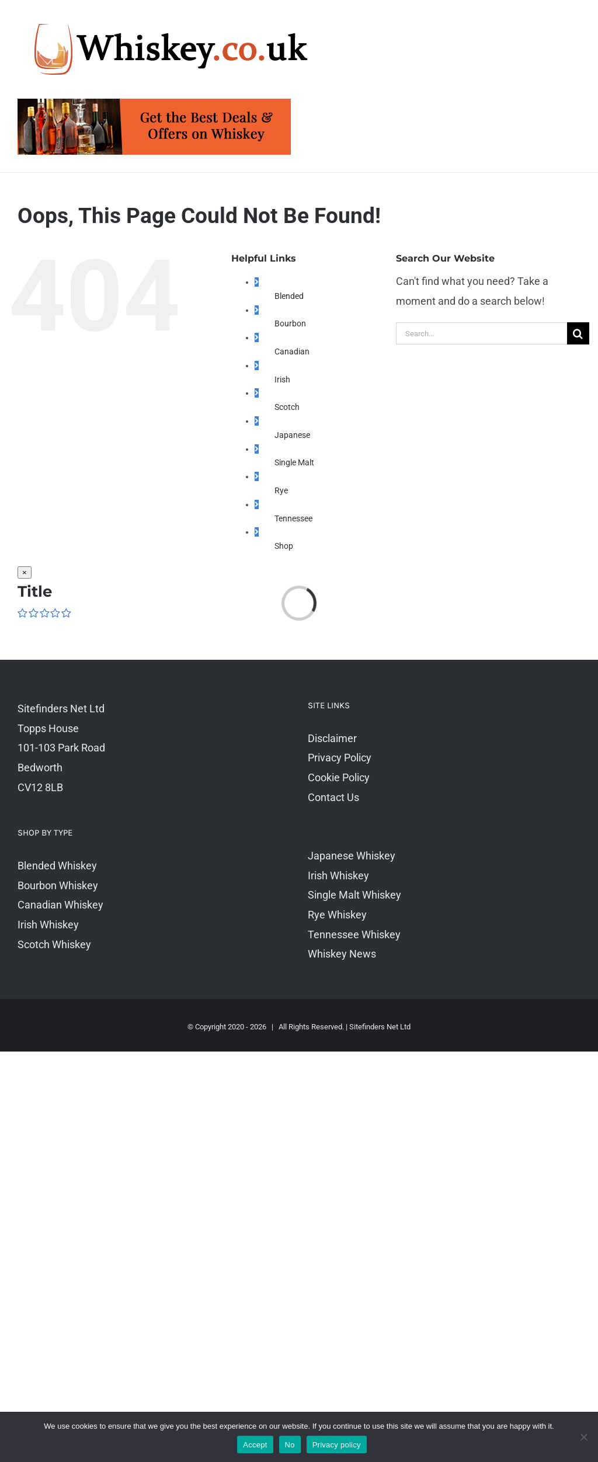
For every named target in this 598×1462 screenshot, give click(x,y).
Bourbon (290, 323)
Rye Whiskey (337, 914)
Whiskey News (342, 954)
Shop (283, 546)
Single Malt (294, 462)
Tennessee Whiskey (354, 934)
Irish (282, 379)
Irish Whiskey (48, 924)
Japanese (292, 435)
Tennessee (293, 518)
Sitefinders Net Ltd (380, 1026)
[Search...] (481, 333)
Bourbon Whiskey (58, 885)
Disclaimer (332, 738)
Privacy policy (336, 1444)
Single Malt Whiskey (354, 895)
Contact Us (333, 797)
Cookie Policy (339, 777)
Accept (255, 1444)
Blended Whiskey (57, 865)
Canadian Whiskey (60, 905)
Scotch (287, 407)
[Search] (578, 333)
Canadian (292, 351)
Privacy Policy (339, 757)
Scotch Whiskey (54, 944)
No (290, 1444)
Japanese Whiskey (351, 856)
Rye (281, 490)
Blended (289, 296)
